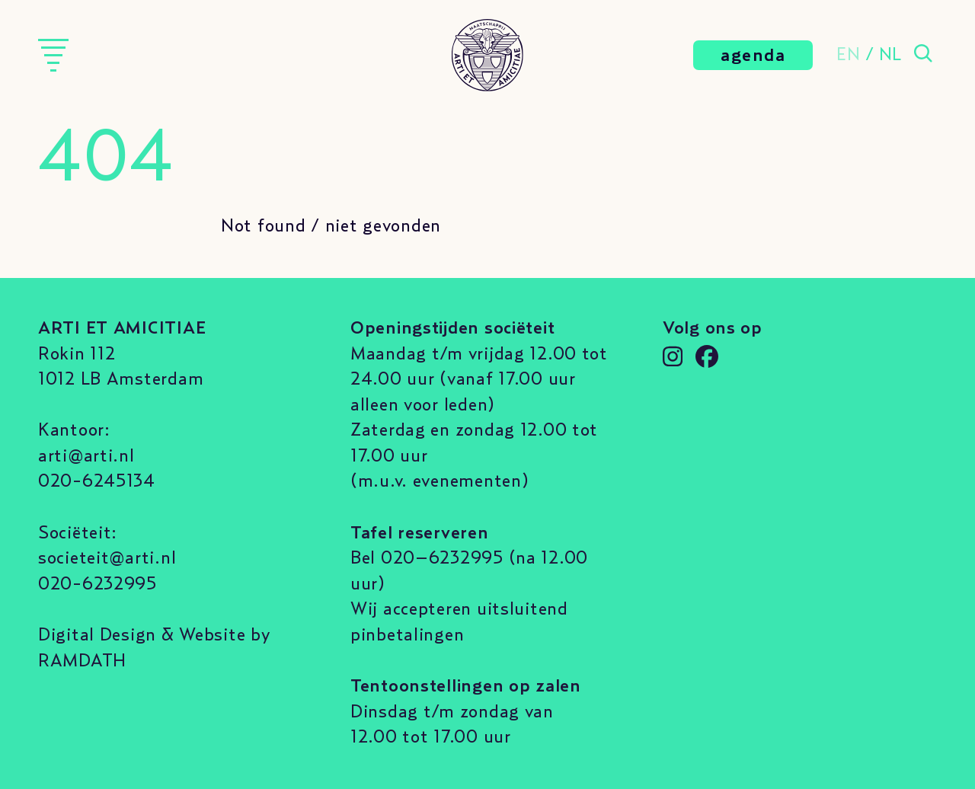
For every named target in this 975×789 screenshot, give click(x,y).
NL (890, 55)
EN (848, 55)
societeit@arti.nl (107, 558)
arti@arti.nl (86, 456)
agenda (753, 55)
